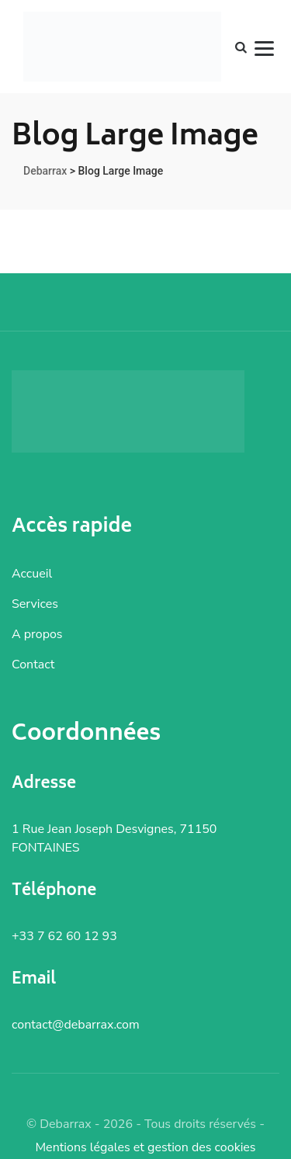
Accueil (32, 573)
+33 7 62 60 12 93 (64, 936)
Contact (33, 664)
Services (35, 603)
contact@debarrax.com (76, 1024)
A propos (37, 634)
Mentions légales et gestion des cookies (145, 1147)
